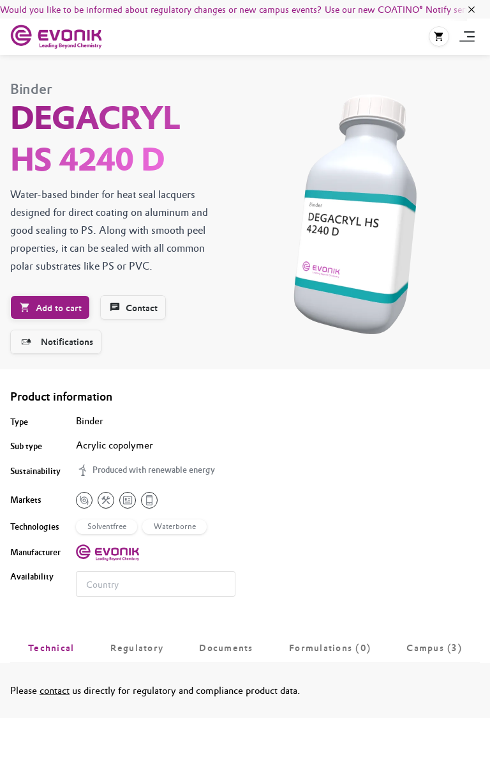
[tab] (51, 648)
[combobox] (155, 584)
